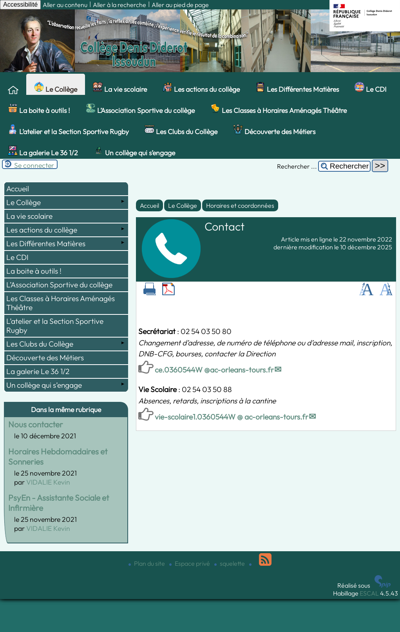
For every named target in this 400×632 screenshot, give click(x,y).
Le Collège (55, 88)
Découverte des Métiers (274, 130)
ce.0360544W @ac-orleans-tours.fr (214, 369)
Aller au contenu (65, 5)
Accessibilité (20, 4)
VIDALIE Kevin (48, 482)
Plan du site (147, 563)
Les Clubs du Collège (181, 130)
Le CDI (370, 88)
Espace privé (190, 563)
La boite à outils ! (39, 109)
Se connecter (34, 165)
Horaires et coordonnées (240, 205)
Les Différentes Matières (297, 88)
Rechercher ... (297, 166)
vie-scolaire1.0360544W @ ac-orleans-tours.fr (231, 416)
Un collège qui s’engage (134, 151)
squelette (230, 563)
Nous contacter (35, 424)
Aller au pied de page (180, 5)
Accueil (149, 205)
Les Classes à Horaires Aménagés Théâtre (278, 109)
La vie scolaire (120, 88)
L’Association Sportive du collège (140, 109)
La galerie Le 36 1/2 (43, 151)
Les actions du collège (201, 88)
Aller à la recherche (119, 5)
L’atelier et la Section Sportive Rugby (68, 130)
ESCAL (369, 593)
